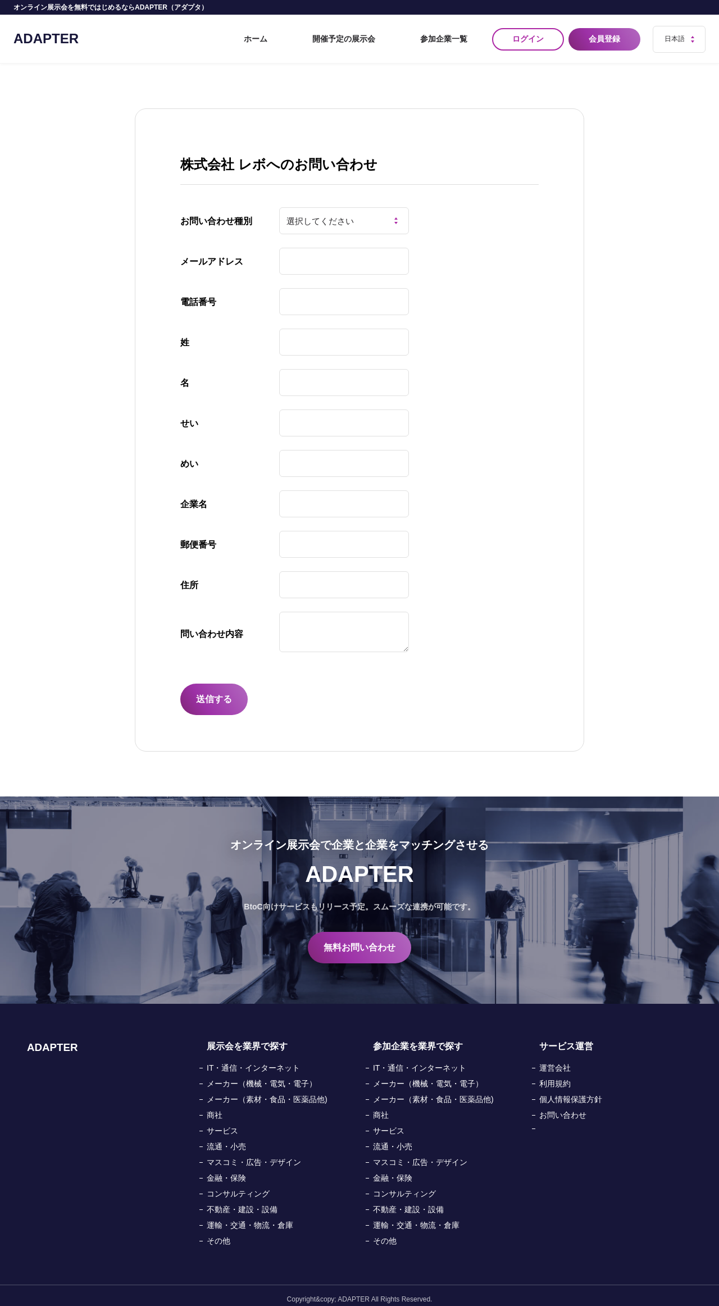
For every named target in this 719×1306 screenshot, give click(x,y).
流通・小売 (226, 1139)
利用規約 (555, 1076)
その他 (218, 1233)
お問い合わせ (562, 1107)
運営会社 (555, 1060)
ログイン (528, 35)
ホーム (318, 35)
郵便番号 (198, 537)
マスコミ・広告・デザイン (254, 1154)
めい (189, 456)
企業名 (193, 497)
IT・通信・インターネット (253, 1060)
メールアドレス (211, 254)
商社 (214, 1107)
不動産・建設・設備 (242, 1202)
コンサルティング (238, 1186)
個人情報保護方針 (570, 1091)
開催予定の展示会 (379, 35)
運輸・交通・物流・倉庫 (250, 1217)
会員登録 (606, 35)
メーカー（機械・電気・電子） (262, 1076)
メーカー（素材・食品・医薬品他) (267, 1091)
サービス (222, 1123)
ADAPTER (46, 35)
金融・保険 (226, 1170)
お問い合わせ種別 (216, 214)
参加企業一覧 (452, 35)
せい (189, 416)
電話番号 (198, 294)
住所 (189, 578)
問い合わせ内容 (211, 626)
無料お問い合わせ (359, 940)
